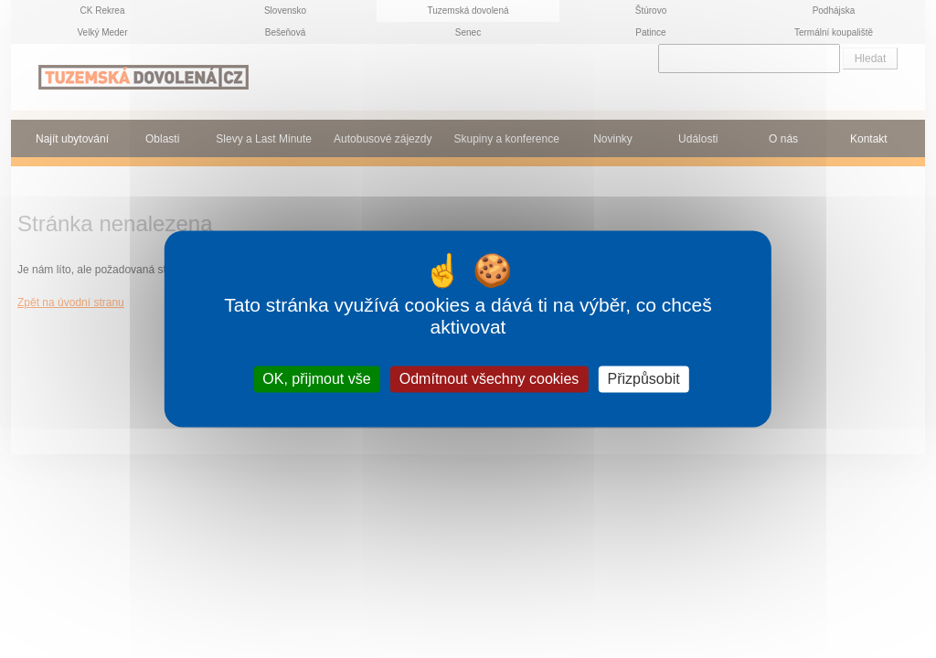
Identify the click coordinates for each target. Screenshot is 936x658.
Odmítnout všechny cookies (489, 379)
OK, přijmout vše (316, 379)
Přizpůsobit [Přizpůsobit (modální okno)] (643, 379)
